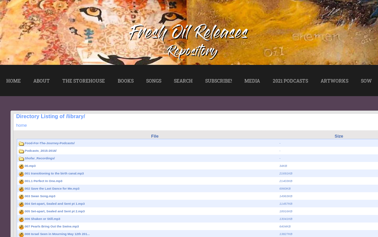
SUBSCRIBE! (218, 81)
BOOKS (126, 81)
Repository (193, 52)
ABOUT (41, 81)
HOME (13, 81)
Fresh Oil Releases (189, 34)
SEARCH (183, 81)
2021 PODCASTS (290, 81)
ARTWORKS (334, 81)
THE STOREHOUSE (83, 81)
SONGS (153, 81)
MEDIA (252, 81)
